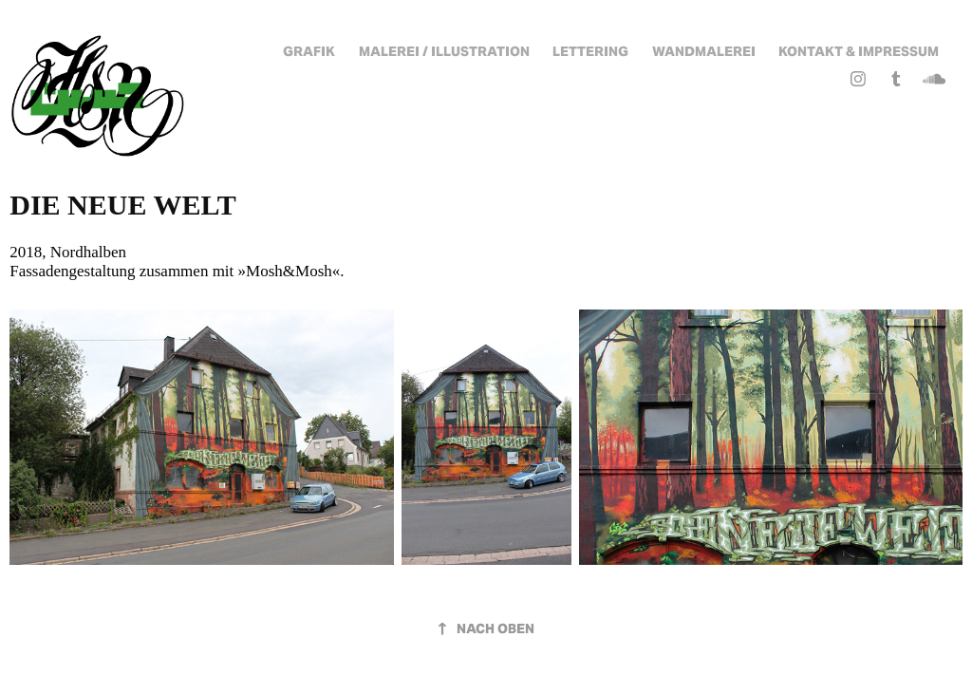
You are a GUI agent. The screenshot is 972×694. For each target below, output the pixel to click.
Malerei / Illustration (444, 51)
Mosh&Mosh (289, 271)
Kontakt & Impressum (858, 51)
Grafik (309, 51)
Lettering (590, 51)
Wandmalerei (704, 51)
